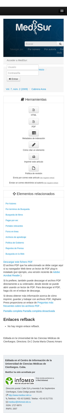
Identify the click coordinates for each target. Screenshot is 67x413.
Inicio (41, 69)
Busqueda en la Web (15, 254)
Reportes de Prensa (15, 248)
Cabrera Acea (39, 89)
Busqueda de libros (14, 215)
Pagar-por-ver (12, 220)
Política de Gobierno (15, 243)
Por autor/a (50, 49)
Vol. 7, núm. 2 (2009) (17, 89)
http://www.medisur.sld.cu (19, 395)
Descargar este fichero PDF (18, 262)
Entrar (13, 79)
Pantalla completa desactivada (39, 311)
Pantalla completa (12, 311)
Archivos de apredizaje (16, 237)
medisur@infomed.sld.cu (19, 402)
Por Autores (11, 203)
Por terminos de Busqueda (18, 209)
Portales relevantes (14, 226)
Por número (34, 49)
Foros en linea (12, 231)
